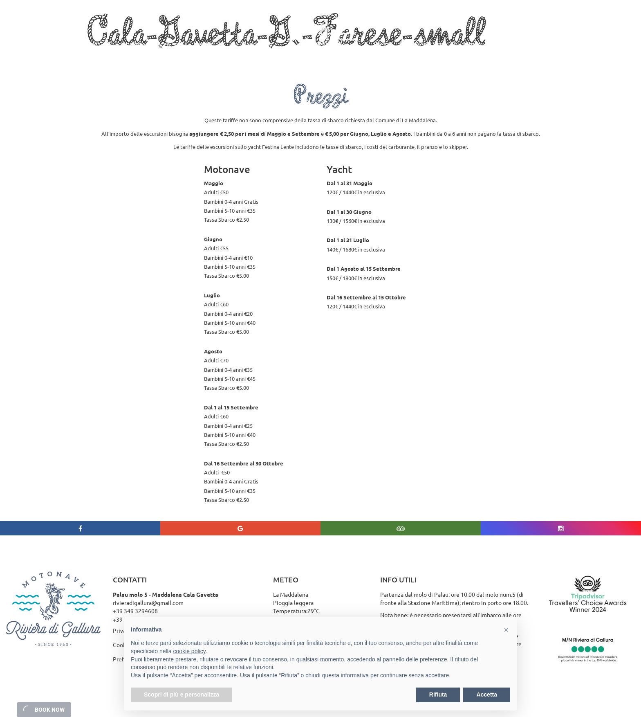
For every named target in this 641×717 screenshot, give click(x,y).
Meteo (472, 44)
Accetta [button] (486, 694)
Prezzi (382, 44)
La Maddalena (252, 44)
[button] (506, 629)
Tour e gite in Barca (142, 44)
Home (42, 44)
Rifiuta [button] (438, 694)
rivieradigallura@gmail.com (148, 602)
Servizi (204, 44)
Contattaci (514, 44)
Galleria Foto (426, 44)
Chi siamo (83, 44)
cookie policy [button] (189, 651)
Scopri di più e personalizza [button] (181, 694)
